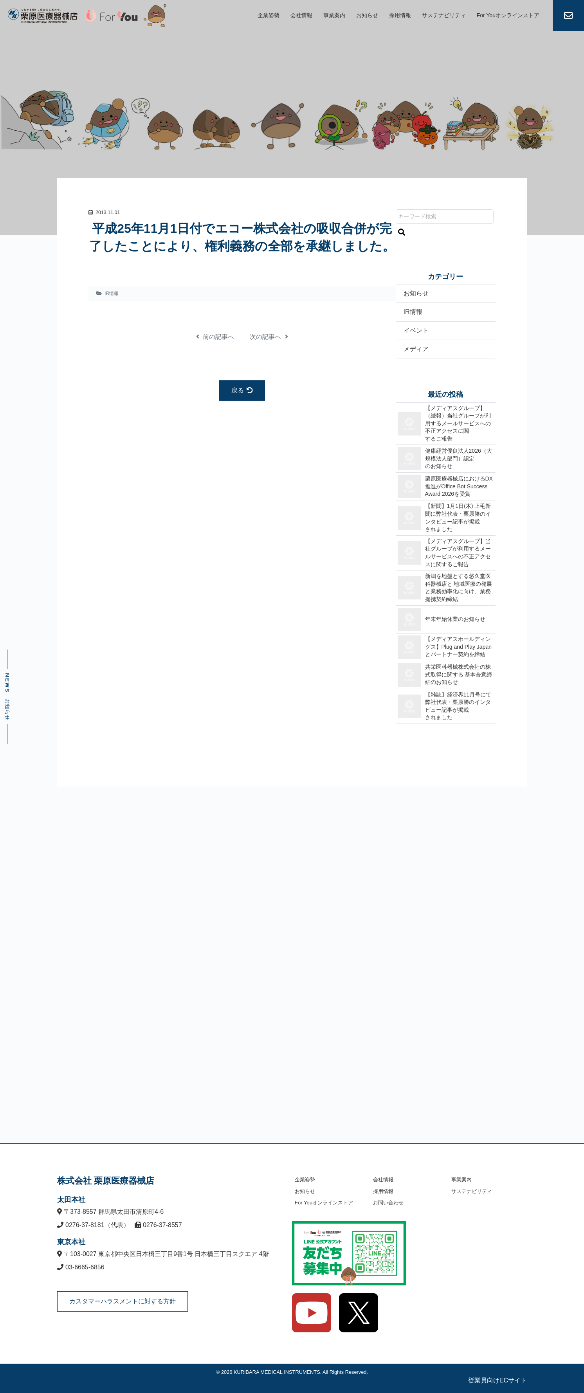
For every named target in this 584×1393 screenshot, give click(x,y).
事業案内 (334, 15)
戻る (242, 390)
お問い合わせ (388, 1203)
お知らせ (367, 15)
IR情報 (112, 293)
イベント (416, 330)
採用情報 (400, 15)
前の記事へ (215, 336)
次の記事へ (269, 336)
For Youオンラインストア (508, 15)
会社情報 (301, 15)
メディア (416, 349)
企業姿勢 (268, 15)
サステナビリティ (444, 15)
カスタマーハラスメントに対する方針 (122, 1301)
